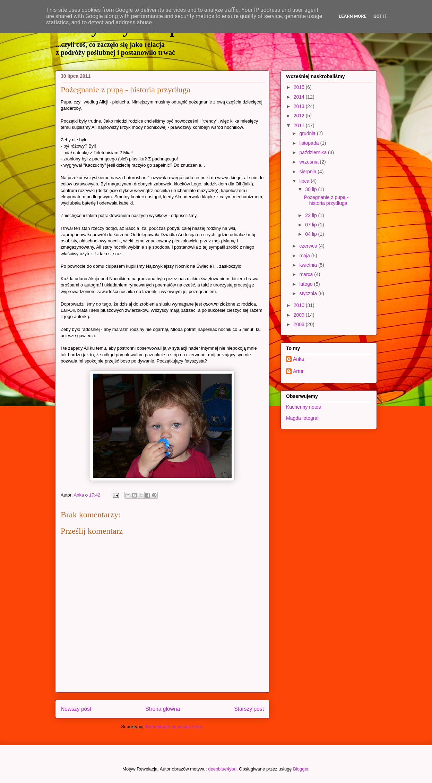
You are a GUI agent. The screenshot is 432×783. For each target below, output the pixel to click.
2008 (300, 324)
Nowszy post (76, 709)
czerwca (308, 246)
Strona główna (162, 709)
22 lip (311, 215)
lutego (306, 284)
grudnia (308, 133)
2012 (300, 115)
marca (306, 274)
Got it (380, 16)
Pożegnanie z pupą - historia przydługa (326, 200)
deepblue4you (222, 769)
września (309, 162)
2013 (300, 106)
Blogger (300, 769)
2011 (300, 125)
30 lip (311, 189)
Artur (298, 371)
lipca (305, 181)
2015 (300, 87)
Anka (298, 359)
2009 (300, 315)
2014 (300, 97)
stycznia (308, 293)
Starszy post (249, 709)
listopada (309, 143)
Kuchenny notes (303, 407)
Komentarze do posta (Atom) (175, 726)
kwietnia (308, 265)
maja (305, 255)
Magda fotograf (302, 418)
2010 (300, 305)
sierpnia (308, 171)
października (313, 152)
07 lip (311, 224)
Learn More (352, 16)
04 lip (311, 234)
